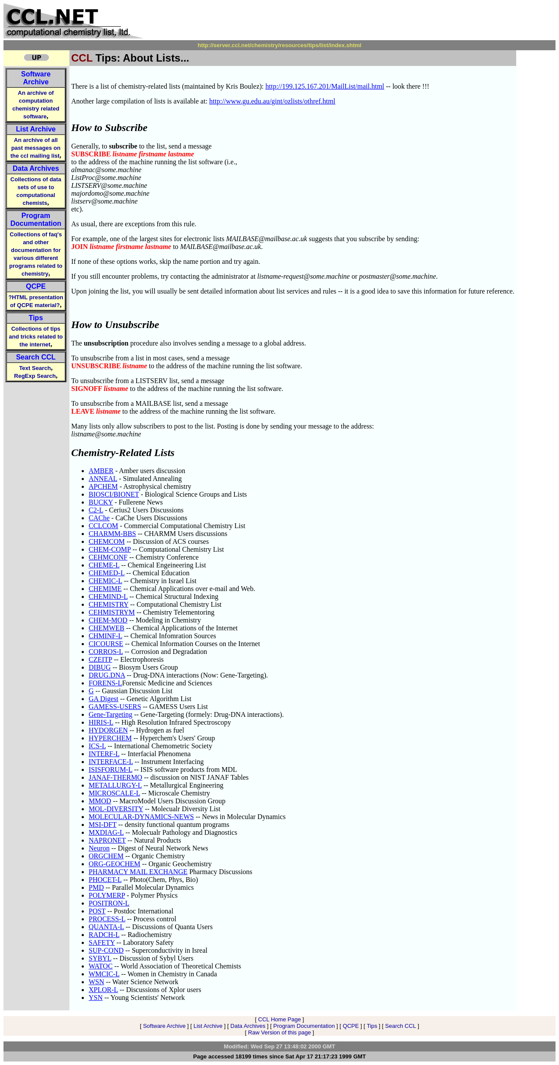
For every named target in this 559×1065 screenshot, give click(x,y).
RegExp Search (34, 376)
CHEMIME (105, 588)
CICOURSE (106, 643)
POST (97, 911)
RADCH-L (104, 934)
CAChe (99, 518)
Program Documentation (35, 219)
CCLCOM (103, 525)
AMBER (101, 470)
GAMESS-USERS (115, 706)
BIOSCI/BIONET (114, 494)
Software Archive (36, 78)
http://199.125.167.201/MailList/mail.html (325, 86)
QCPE (35, 286)
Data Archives (36, 168)
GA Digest (103, 698)
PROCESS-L (107, 919)
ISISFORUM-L (110, 769)
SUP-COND (106, 950)
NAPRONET (107, 840)
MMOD (100, 801)
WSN (96, 981)
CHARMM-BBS (112, 533)
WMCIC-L (104, 974)
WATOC (101, 966)
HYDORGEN (108, 730)
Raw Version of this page (279, 1032)
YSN (96, 997)
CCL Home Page (279, 1019)
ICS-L (97, 746)
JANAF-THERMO (115, 777)
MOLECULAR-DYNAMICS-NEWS (141, 816)
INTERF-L (104, 753)
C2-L (96, 510)
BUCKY (101, 502)
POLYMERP (107, 895)
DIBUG (100, 667)
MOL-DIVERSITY (116, 809)
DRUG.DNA (107, 675)
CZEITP (100, 659)
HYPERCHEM (110, 738)
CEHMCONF (108, 557)
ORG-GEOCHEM (114, 864)
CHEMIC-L (105, 580)
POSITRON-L (109, 903)
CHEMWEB (106, 628)
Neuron (99, 848)
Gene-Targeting (110, 714)
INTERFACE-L (111, 761)
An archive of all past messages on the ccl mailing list (35, 148)
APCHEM (103, 486)
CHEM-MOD (108, 620)
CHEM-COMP (110, 549)
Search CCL (36, 357)
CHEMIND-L (108, 596)
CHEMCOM (107, 541)
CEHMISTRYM (112, 612)
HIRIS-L (101, 722)
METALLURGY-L (115, 785)
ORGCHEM (106, 856)
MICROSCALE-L (114, 793)
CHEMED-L (106, 573)
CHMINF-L (105, 636)
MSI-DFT (103, 824)
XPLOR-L (103, 989)
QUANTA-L (106, 926)
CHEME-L (104, 565)
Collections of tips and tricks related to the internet (36, 336)
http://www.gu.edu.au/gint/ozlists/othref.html (272, 101)
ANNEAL (103, 478)
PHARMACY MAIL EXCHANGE (138, 871)
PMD (96, 887)
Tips (36, 318)
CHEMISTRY (108, 604)
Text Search (35, 368)
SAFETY (102, 942)
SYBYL (100, 958)
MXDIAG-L (106, 832)
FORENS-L (105, 683)
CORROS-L (106, 651)
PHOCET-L (105, 879)
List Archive (36, 129)
